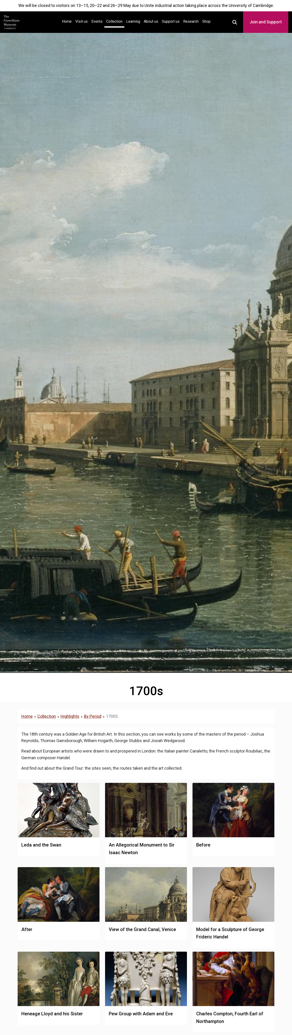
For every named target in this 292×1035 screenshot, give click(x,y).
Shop (206, 21)
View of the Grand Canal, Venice (142, 929)
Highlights (70, 716)
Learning (133, 21)
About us (151, 21)
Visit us (81, 21)
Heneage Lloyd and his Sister (52, 1013)
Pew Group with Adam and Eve (141, 1013)
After (26, 929)
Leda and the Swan (41, 845)
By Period (92, 716)
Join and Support (266, 21)
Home (68, 21)
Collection (114, 21)
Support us (171, 21)
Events (97, 21)
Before (203, 845)
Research (191, 21)
